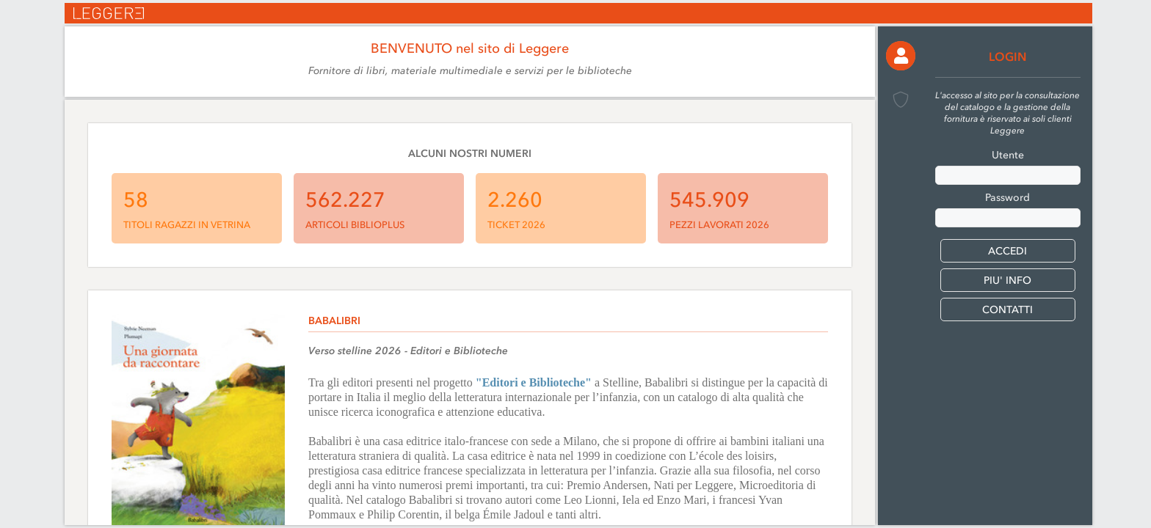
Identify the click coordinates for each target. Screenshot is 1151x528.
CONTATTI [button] (1007, 310)
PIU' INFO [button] (1007, 280)
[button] (900, 55)
